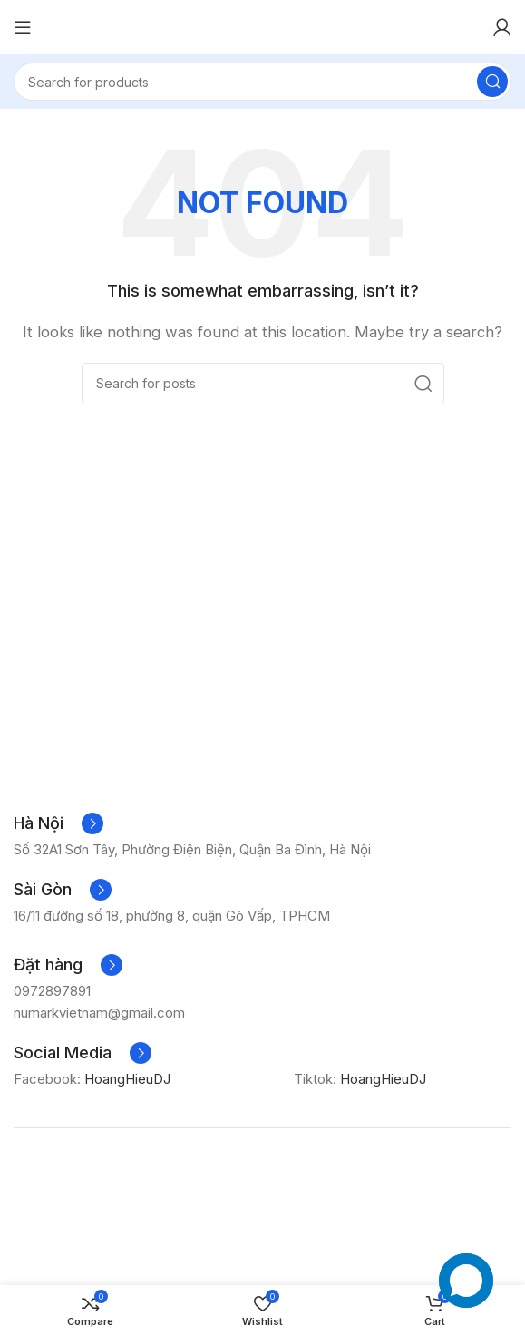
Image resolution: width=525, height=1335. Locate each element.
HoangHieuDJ (132, 1078)
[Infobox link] (58, 823)
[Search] (262, 82)
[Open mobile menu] (23, 27)
